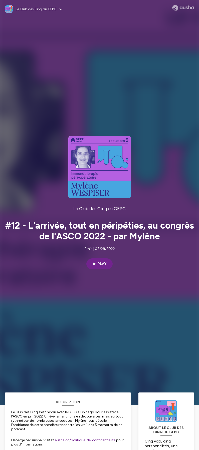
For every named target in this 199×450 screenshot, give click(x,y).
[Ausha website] (183, 8)
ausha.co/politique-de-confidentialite (85, 440)
